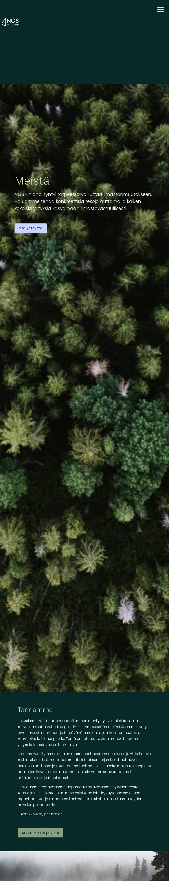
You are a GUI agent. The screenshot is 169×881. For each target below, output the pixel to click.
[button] (160, 9)
